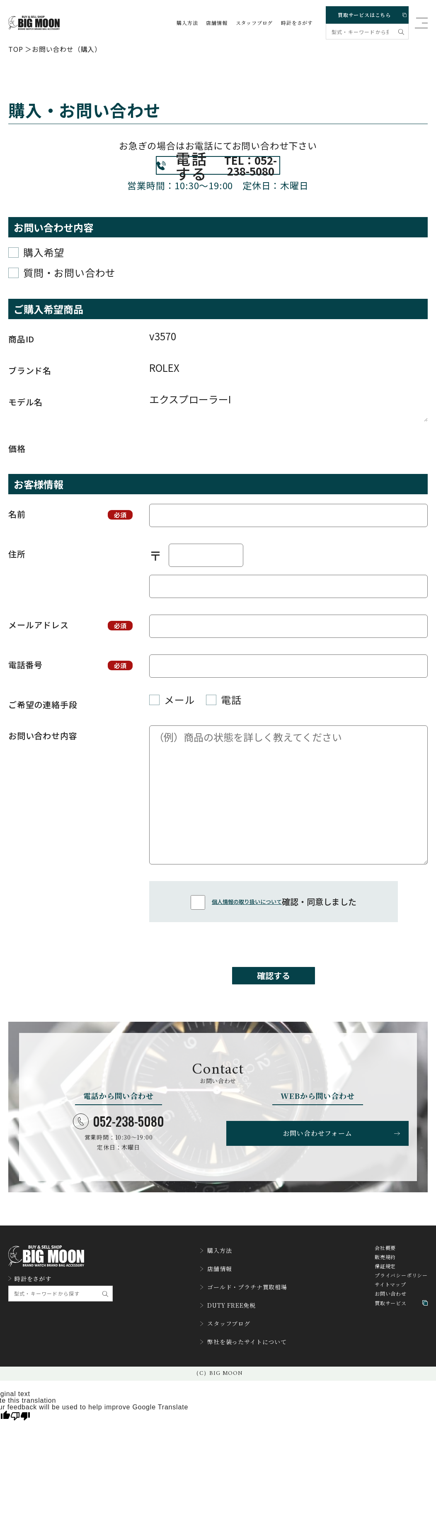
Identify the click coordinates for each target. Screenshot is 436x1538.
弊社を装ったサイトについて (243, 1351)
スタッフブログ (254, 22)
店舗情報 (216, 22)
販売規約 (385, 1284)
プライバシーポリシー (401, 1303)
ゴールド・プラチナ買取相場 (243, 1306)
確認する (273, 997)
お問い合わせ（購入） (67, 49)
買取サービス (401, 1330)
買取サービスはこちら (370, 13)
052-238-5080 (118, 1147)
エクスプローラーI (288, 425)
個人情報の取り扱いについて (246, 920)
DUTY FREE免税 (226, 1321)
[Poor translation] (20, 1423)
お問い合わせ (391, 1321)
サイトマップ (390, 1312)
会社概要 (385, 1275)
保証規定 (385, 1293)
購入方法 (187, 22)
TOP (15, 49)
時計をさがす (297, 22)
